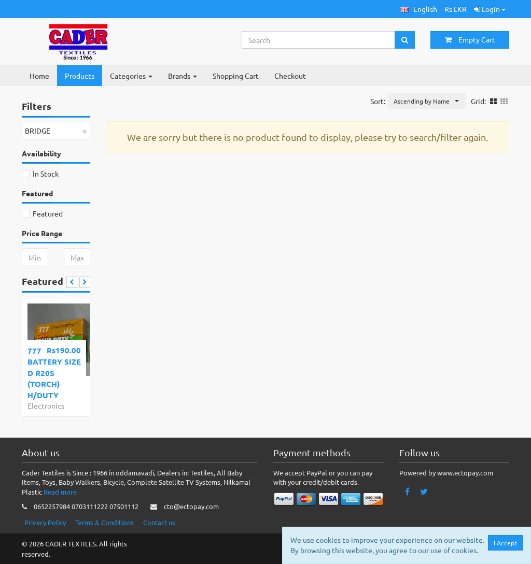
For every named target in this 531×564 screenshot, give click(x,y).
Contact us (159, 522)
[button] (419, 9)
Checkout (290, 75)
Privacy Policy (45, 522)
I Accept (507, 543)
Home (39, 75)
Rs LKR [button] (455, 8)
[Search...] (319, 40)
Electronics (45, 405)
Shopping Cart (236, 75)
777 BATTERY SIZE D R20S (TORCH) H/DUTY (54, 372)
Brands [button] (182, 75)
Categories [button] (131, 75)
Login (490, 8)
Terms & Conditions (104, 522)
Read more (60, 491)
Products (79, 75)
